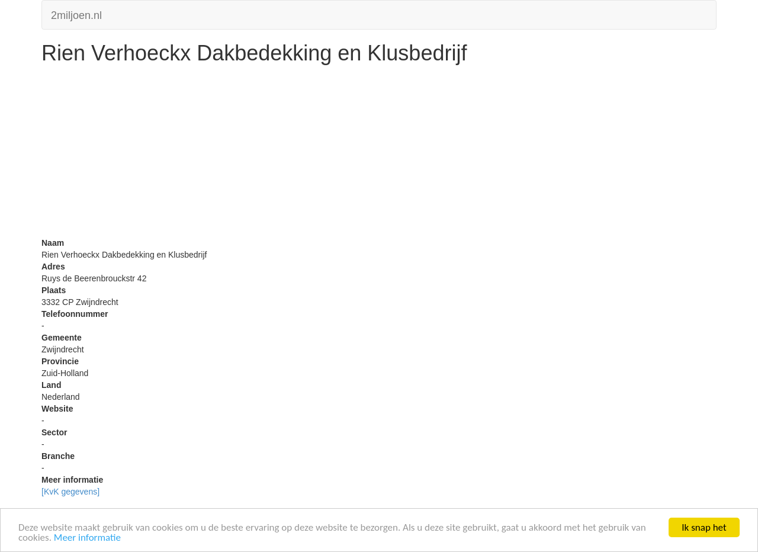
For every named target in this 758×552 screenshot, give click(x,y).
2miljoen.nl (76, 13)
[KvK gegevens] (70, 491)
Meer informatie (87, 537)
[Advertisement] (379, 154)
